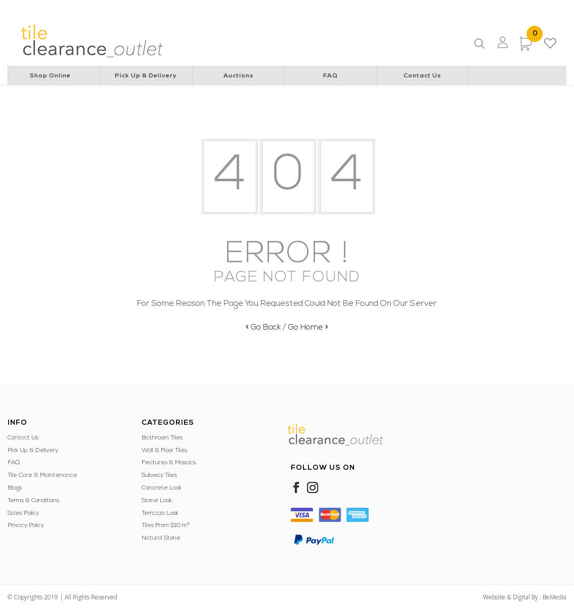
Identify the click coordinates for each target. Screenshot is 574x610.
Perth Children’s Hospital (220, 8)
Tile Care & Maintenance (42, 475)
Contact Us (422, 76)
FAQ (330, 76)
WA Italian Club (502, 8)
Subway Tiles (159, 475)
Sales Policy (23, 513)
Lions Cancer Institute (99, 8)
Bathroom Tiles (162, 438)
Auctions (238, 76)
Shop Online (50, 76)
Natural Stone (161, 538)
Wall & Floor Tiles (164, 451)
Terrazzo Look (160, 513)
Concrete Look (162, 488)
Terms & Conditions (33, 501)
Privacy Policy (26, 525)
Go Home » (308, 327)
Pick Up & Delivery (146, 76)
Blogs (15, 488)
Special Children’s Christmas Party (314, 8)
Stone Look (157, 501)
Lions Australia (38, 8)
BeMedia (554, 597)
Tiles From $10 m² (166, 525)
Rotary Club (157, 8)
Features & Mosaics (169, 463)
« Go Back (263, 327)
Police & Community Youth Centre (422, 8)
